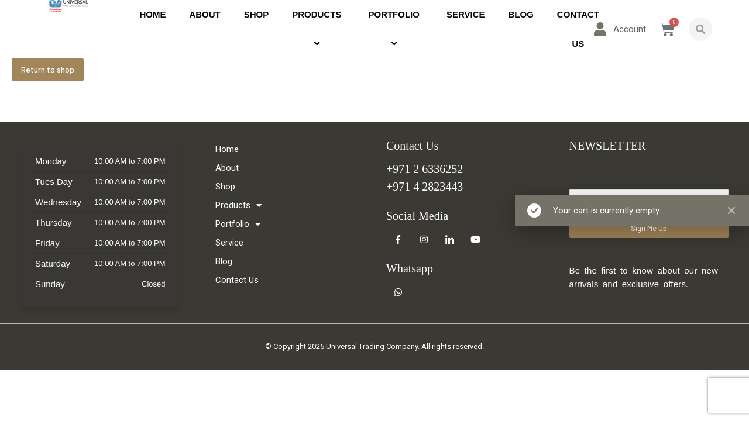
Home (152, 14)
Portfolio (395, 29)
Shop (256, 14)
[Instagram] (423, 239)
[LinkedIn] (449, 239)
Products (318, 29)
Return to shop (47, 69)
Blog (521, 14)
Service (465, 14)
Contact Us (578, 29)
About (204, 14)
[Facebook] (398, 239)
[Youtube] (475, 239)
